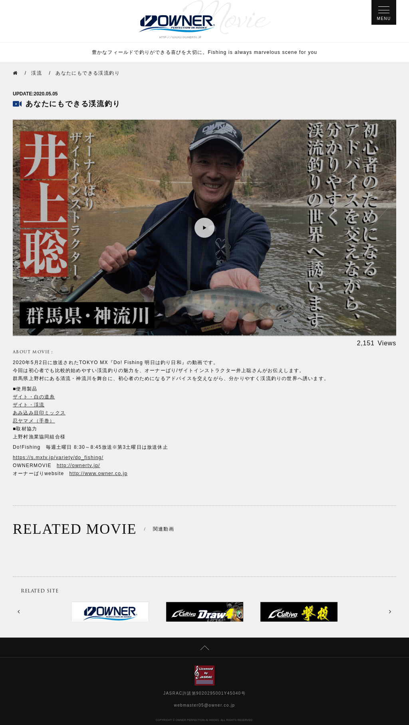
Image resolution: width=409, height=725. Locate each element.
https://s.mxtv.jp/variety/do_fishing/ (58, 457)
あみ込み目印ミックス (39, 413)
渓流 (36, 73)
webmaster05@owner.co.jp (204, 705)
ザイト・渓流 (28, 405)
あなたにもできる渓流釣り (88, 73)
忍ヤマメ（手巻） (34, 421)
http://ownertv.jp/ (78, 465)
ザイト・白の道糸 (34, 397)
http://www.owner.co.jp (98, 473)
